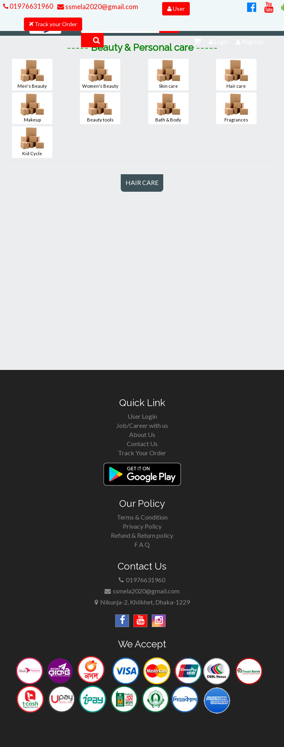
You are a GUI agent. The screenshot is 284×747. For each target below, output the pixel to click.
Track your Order (53, 24)
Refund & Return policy (142, 535)
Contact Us (142, 443)
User (176, 8)
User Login (142, 416)
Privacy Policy (142, 526)
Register (250, 41)
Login (219, 41)
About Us (142, 434)
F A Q (142, 544)
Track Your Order (142, 452)
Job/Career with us (142, 425)
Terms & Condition (142, 517)
